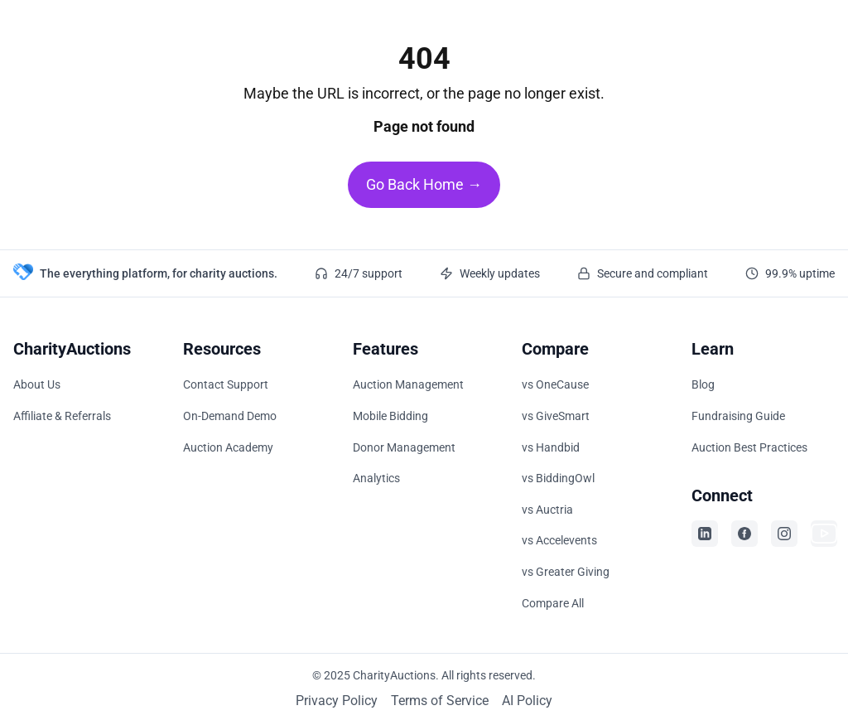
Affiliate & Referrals (62, 416)
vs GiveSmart (556, 416)
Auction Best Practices (749, 447)
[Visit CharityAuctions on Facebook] (744, 533)
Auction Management (408, 384)
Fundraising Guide (738, 416)
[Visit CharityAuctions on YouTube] (824, 533)
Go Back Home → (424, 184)
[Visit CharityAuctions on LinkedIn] (704, 533)
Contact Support (225, 384)
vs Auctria (547, 509)
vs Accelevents (559, 540)
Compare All (553, 603)
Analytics (376, 478)
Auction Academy (228, 447)
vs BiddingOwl (558, 478)
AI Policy (527, 700)
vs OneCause (555, 384)
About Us (36, 384)
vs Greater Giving (566, 571)
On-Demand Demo (230, 416)
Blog (703, 384)
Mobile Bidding (390, 416)
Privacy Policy (337, 700)
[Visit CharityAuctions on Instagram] (784, 533)
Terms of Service (440, 700)
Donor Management (404, 447)
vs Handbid (551, 447)
